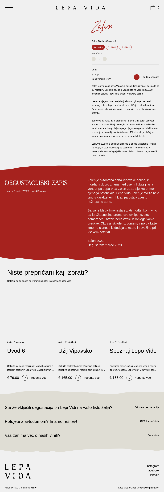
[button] (146, 77)
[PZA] (146, 421)
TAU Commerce (22, 487)
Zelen (102, 27)
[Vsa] (151, 435)
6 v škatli (112, 47)
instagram (153, 466)
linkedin (154, 475)
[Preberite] (34, 378)
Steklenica (98, 47)
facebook (153, 470)
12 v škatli (125, 47)
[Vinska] (144, 407)
